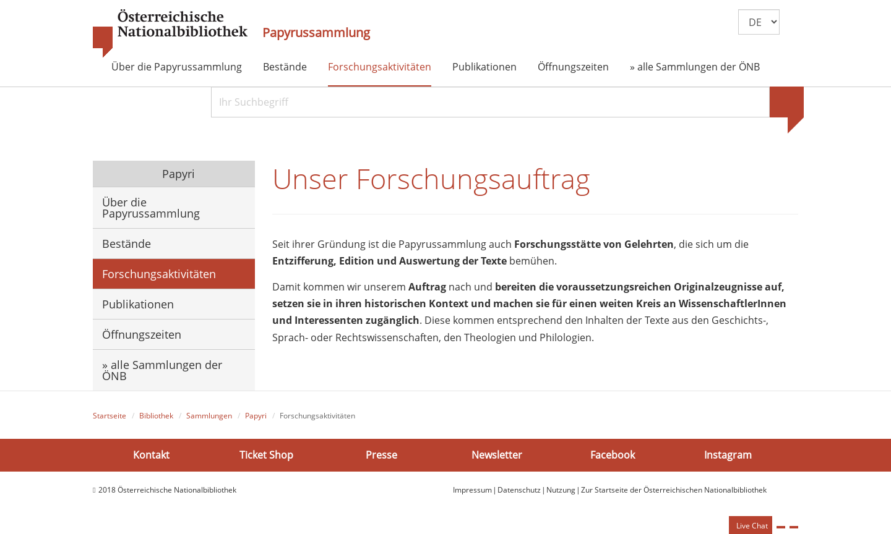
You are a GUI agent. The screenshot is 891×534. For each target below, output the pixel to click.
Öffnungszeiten (573, 67)
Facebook (612, 455)
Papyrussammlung (316, 33)
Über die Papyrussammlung (176, 67)
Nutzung (560, 490)
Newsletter (496, 455)
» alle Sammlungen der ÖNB (695, 67)
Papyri (177, 173)
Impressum (472, 490)
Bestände (285, 67)
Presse (381, 455)
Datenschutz (519, 490)
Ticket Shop (266, 455)
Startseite (109, 415)
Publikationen (484, 67)
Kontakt (151, 455)
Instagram (728, 455)
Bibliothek (156, 415)
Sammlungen (209, 415)
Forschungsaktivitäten (379, 67)
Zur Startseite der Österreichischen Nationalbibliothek (674, 490)
